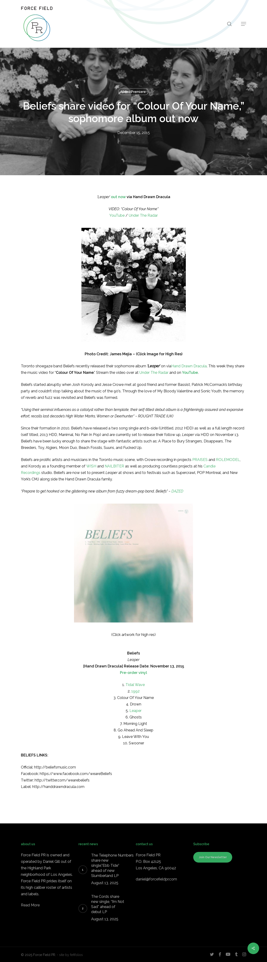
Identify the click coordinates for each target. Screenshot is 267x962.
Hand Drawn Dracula (189, 366)
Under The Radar (143, 215)
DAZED (177, 491)
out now (119, 197)
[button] (243, 24)
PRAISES (200, 459)
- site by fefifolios (70, 955)
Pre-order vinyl (133, 672)
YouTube (117, 215)
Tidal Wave (135, 685)
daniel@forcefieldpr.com (156, 879)
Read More (30, 905)
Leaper (135, 710)
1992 (135, 691)
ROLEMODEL (228, 459)
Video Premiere (133, 92)
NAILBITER (114, 466)
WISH (91, 466)
